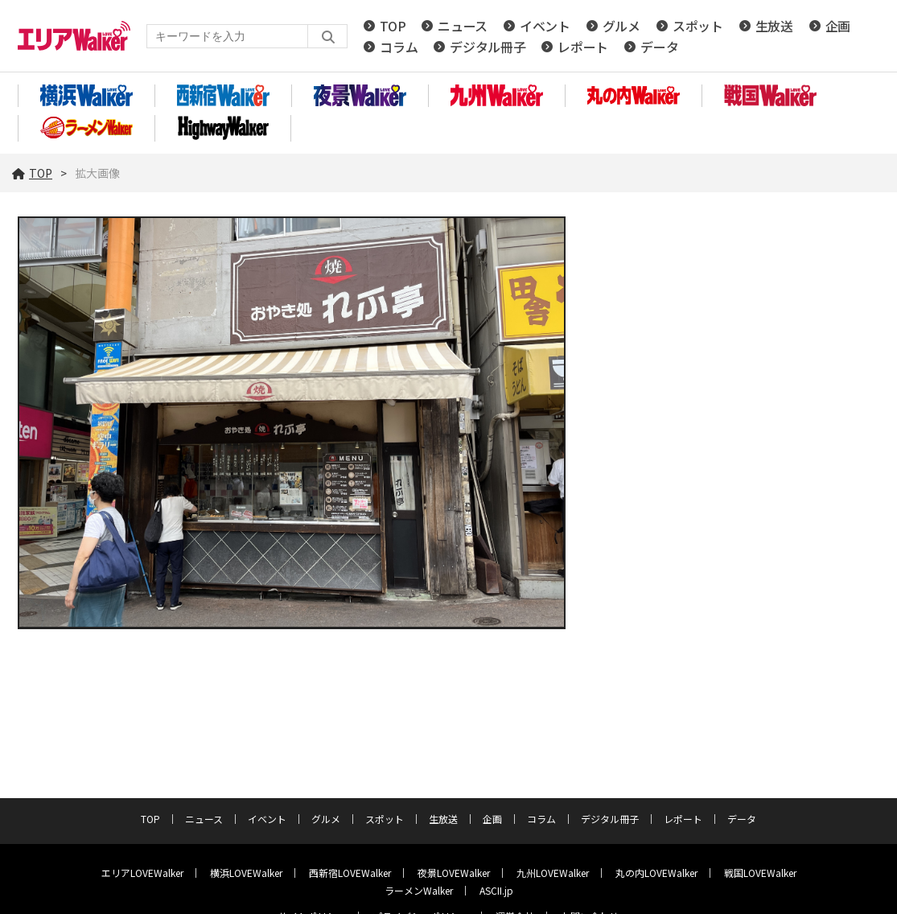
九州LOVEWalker (552, 872)
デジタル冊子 (487, 46)
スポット (698, 25)
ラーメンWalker (419, 890)
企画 (837, 25)
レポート (583, 46)
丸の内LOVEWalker (656, 872)
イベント (545, 25)
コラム (399, 46)
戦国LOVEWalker (760, 872)
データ (659, 46)
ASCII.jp (496, 890)
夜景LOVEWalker (454, 872)
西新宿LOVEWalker (350, 872)
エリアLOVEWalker (142, 872)
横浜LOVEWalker (246, 872)
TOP (392, 25)
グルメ (621, 25)
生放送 (774, 25)
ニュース (463, 25)
